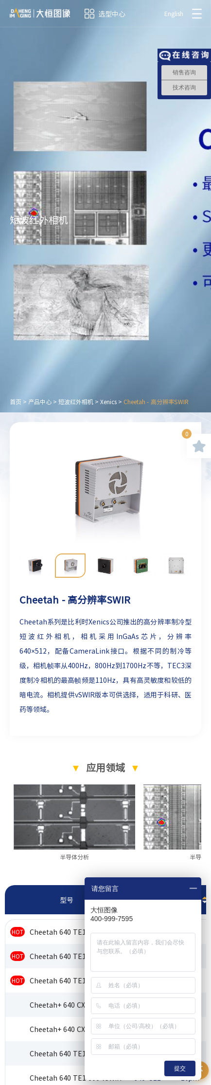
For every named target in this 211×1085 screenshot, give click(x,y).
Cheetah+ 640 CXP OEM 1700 (76, 1029)
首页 (15, 401)
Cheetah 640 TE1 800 (65, 956)
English (173, 13)
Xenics (108, 401)
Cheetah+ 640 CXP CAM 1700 (76, 1005)
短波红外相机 (75, 401)
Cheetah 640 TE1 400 (65, 932)
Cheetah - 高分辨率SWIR (156, 401)
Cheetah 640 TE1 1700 (67, 980)
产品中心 (40, 401)
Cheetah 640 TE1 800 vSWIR (76, 1078)
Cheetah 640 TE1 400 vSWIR (76, 1053)
